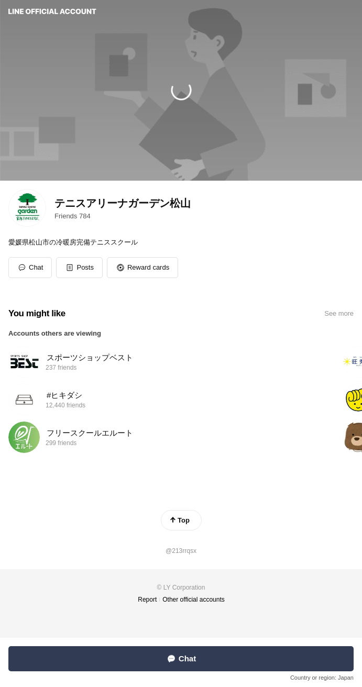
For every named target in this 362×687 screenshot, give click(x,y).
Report (147, 599)
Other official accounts (193, 599)
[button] (79, 267)
